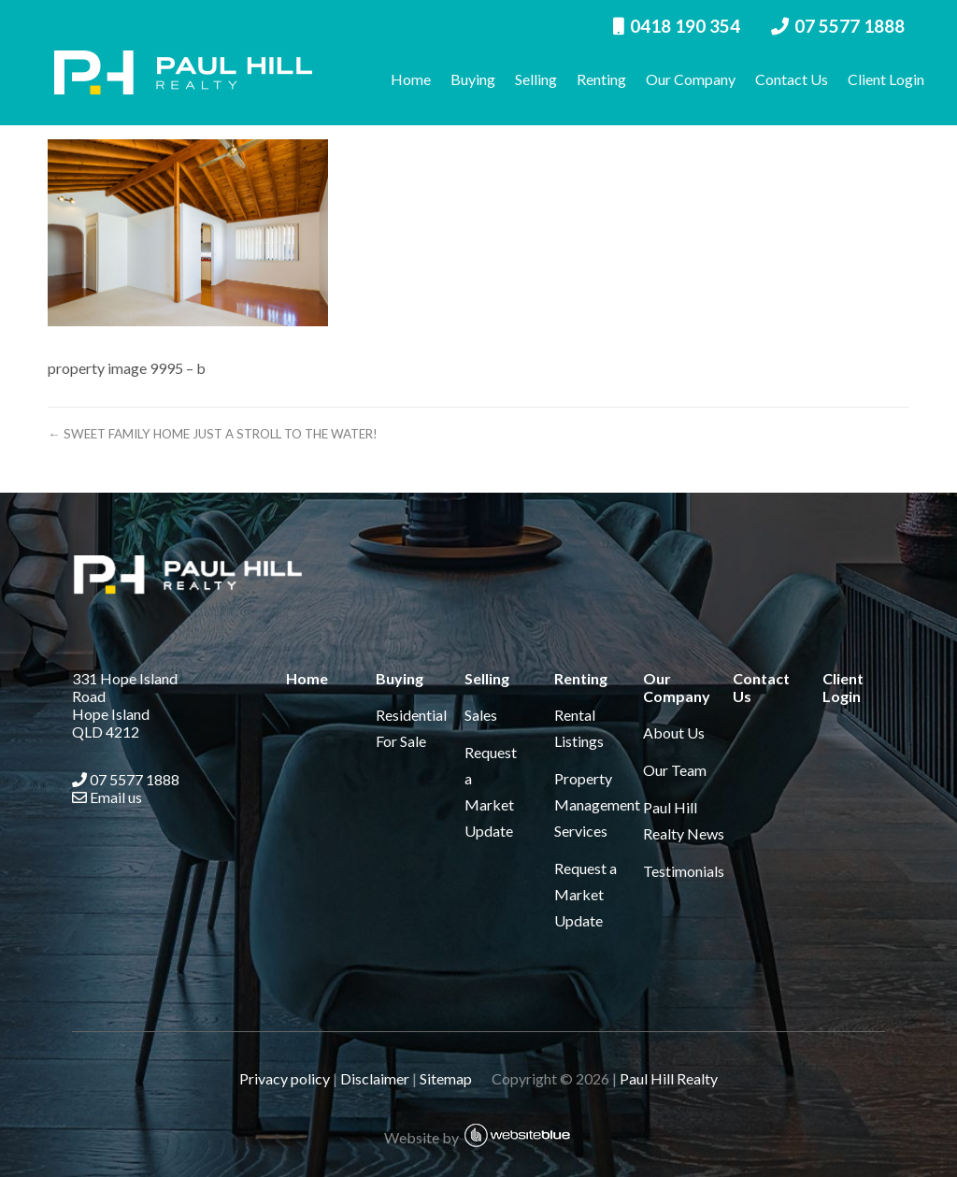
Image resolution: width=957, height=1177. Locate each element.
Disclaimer (374, 1078)
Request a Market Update (585, 894)
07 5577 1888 (838, 25)
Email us (107, 797)
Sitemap (454, 1078)
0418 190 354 (676, 25)
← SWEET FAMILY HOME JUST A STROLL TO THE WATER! (212, 433)
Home (411, 79)
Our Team (675, 770)
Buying (472, 79)
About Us (674, 732)
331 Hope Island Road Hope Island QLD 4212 (125, 704)
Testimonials (683, 871)
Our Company (691, 79)
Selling (536, 79)
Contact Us (791, 79)
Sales (480, 715)
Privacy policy (284, 1078)
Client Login (886, 79)
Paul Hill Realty (669, 1078)
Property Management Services (597, 804)
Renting (601, 79)
